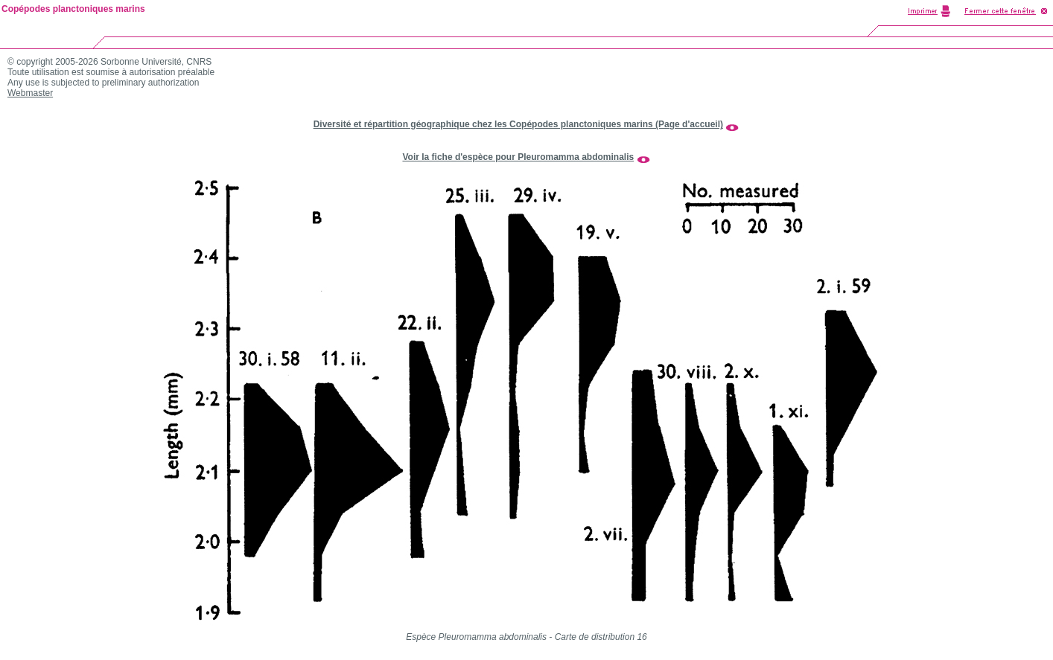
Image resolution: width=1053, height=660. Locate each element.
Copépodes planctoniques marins (73, 9)
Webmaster (30, 93)
